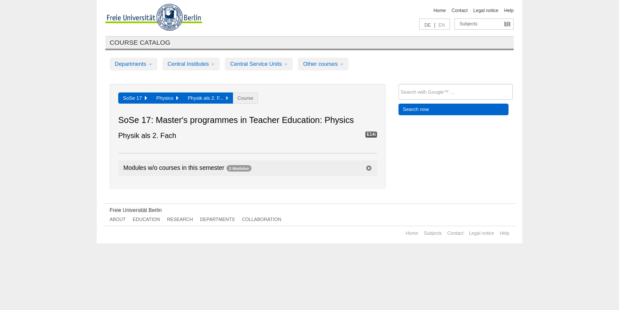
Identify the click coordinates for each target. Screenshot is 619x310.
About (118, 219)
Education (146, 219)
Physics (167, 98)
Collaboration (262, 219)
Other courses (323, 64)
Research (180, 219)
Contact (459, 10)
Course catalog (140, 42)
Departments (133, 64)
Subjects (469, 23)
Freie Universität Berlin (136, 210)
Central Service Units (259, 64)
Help (509, 10)
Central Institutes (191, 64)
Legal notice (486, 10)
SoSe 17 (135, 98)
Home (439, 10)
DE (427, 25)
